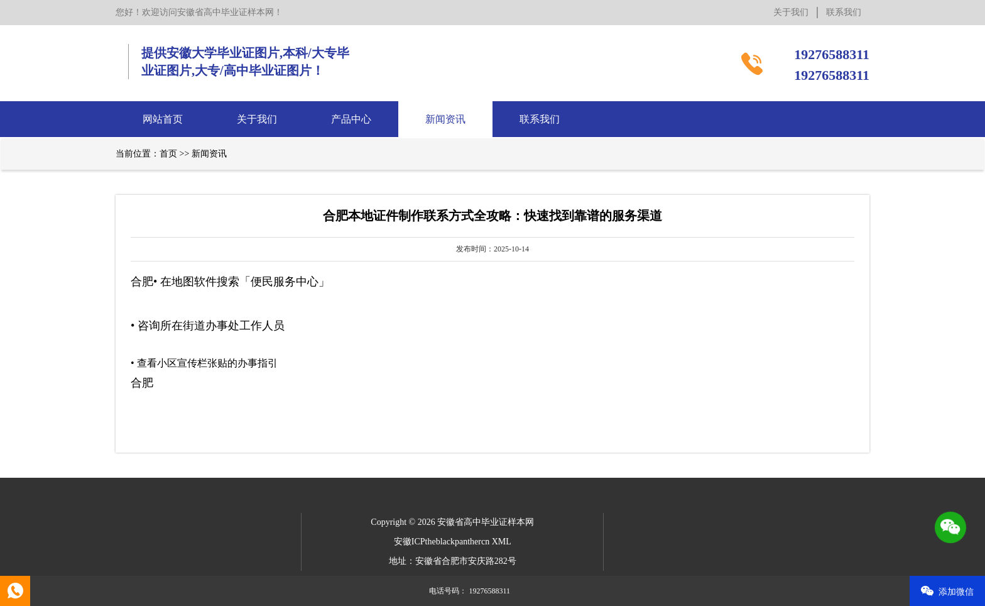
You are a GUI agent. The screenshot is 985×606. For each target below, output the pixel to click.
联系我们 (843, 12)
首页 (168, 153)
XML (501, 541)
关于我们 (790, 12)
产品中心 (351, 119)
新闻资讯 (445, 119)
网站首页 (163, 119)
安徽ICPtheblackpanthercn (441, 541)
